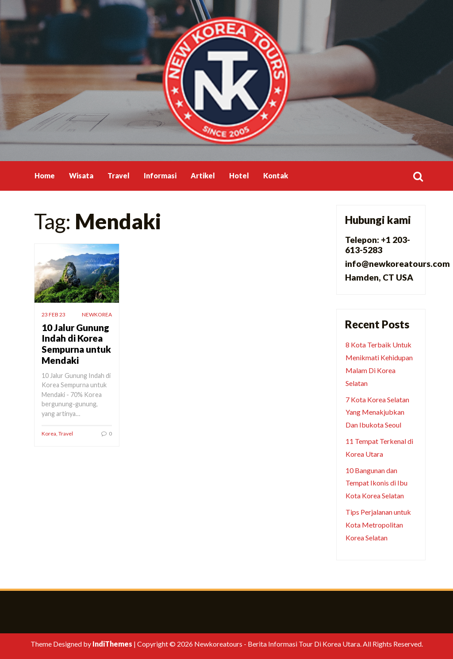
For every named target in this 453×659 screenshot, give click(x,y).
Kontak (275, 175)
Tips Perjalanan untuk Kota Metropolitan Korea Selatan (378, 525)
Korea (49, 433)
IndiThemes (112, 644)
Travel (118, 175)
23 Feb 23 (53, 314)
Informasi (160, 175)
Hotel (239, 175)
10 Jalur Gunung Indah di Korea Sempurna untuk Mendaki (76, 344)
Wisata (81, 175)
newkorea (97, 314)
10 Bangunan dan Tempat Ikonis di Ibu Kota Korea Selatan (376, 483)
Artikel (203, 175)
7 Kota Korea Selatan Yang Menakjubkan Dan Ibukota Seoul (377, 412)
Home (45, 175)
